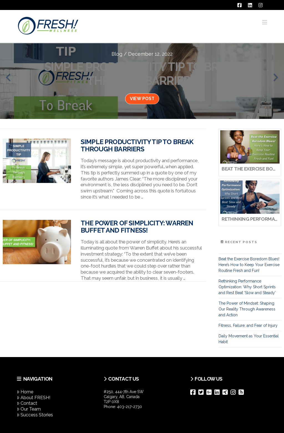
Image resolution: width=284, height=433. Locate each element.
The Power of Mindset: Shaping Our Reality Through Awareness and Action (247, 309)
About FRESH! (33, 397)
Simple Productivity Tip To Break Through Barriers (137, 145)
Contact (27, 403)
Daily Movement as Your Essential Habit (249, 339)
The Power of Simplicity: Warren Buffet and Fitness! (137, 226)
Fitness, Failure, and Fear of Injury (248, 325)
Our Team (29, 409)
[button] (264, 22)
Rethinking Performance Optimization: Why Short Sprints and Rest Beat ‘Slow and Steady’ (247, 287)
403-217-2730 (129, 406)
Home (25, 391)
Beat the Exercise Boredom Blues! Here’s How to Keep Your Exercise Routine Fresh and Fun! (249, 265)
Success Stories (35, 414)
